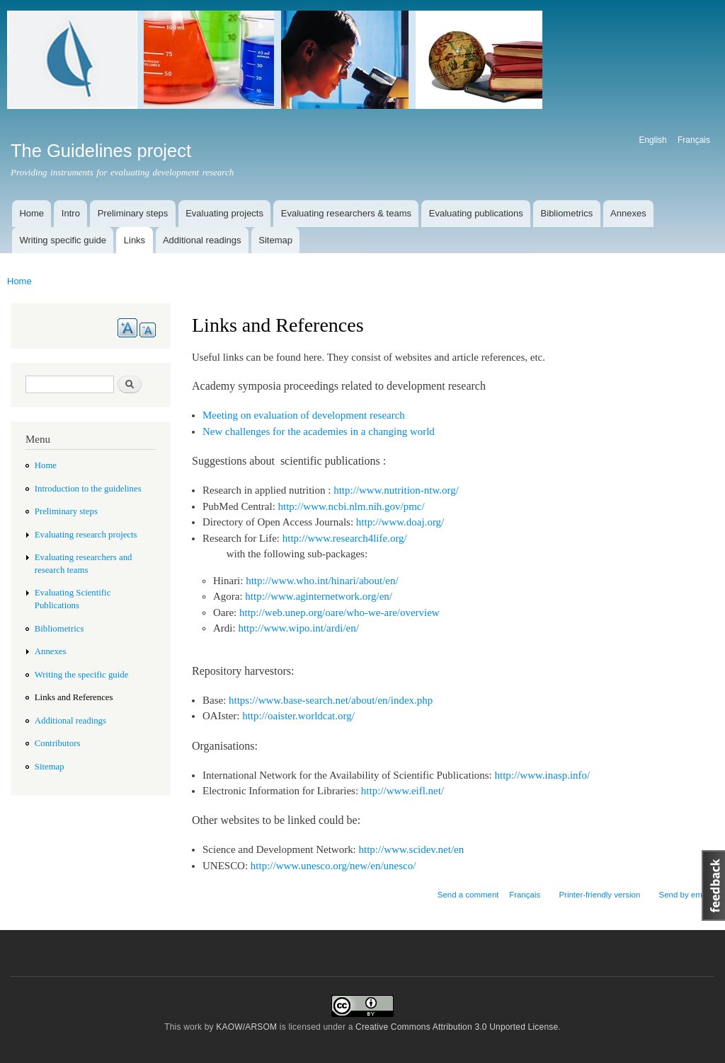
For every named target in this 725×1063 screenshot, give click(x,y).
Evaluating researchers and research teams (83, 563)
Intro (71, 213)
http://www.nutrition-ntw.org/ (396, 490)
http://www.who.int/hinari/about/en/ (322, 580)
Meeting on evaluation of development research (303, 415)
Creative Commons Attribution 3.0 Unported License (456, 1027)
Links (134, 240)
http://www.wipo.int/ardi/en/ (298, 628)
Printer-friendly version (599, 894)
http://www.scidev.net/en (411, 849)
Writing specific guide (62, 240)
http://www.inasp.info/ (542, 775)
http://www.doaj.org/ (400, 522)
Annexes (628, 213)
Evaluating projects (224, 213)
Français (694, 140)
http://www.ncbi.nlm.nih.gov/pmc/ (351, 506)
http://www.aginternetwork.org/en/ (318, 596)
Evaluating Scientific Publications (73, 599)
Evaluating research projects (86, 535)
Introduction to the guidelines (88, 489)
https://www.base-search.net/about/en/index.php (331, 700)
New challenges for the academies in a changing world (318, 431)
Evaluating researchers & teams (346, 213)
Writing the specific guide (82, 675)
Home (31, 213)
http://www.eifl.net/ (402, 790)
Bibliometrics (567, 213)
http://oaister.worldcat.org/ (298, 715)
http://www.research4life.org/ (344, 538)
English (652, 140)
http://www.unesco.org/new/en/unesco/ (333, 865)
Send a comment (468, 894)
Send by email (684, 894)
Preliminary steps (133, 213)
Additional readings (202, 240)
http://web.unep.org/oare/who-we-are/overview (339, 612)
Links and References (74, 697)
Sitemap (275, 240)
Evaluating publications (476, 213)
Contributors (58, 743)
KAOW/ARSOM (246, 1027)
